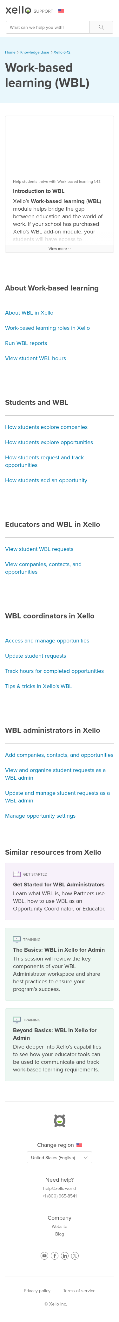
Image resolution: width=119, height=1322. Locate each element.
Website (59, 1226)
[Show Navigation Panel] (109, 11)
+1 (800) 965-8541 (59, 1196)
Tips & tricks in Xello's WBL (38, 686)
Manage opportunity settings (40, 815)
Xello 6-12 (62, 52)
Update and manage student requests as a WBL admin (57, 796)
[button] (101, 27)
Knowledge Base (34, 52)
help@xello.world (59, 1188)
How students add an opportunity (46, 480)
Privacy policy (37, 1290)
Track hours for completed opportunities (54, 670)
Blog (59, 1234)
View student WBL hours (35, 358)
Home (10, 52)
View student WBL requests (39, 549)
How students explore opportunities (49, 442)
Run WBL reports (26, 343)
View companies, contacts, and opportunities (43, 568)
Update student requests (35, 655)
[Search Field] (59, 27)
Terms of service (79, 1290)
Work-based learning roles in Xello (47, 327)
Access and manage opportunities (47, 640)
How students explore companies (46, 427)
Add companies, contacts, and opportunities (59, 754)
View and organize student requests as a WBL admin (55, 774)
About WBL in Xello (29, 312)
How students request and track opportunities (44, 461)
